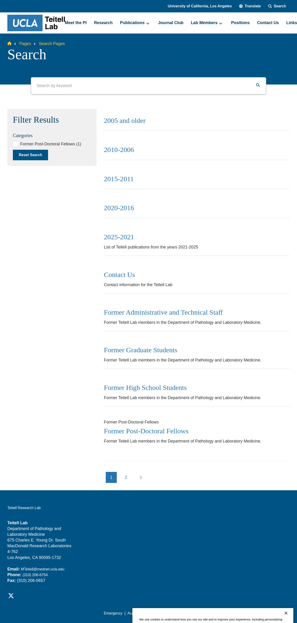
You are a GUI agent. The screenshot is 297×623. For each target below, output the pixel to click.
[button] (249, 6)
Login (246, 613)
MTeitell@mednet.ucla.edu (42, 569)
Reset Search (30, 155)
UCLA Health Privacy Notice (214, 613)
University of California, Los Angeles (200, 6)
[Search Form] (277, 6)
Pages (25, 43)
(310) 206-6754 (35, 575)
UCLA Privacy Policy (169, 613)
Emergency (113, 613)
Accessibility (137, 613)
